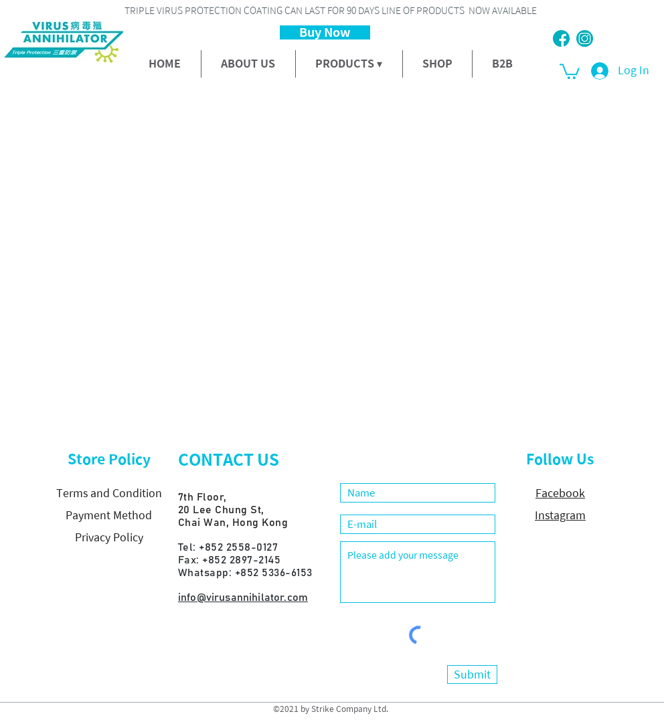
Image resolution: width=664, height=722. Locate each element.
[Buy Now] (324, 32)
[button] (570, 70)
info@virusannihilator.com (243, 597)
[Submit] (472, 674)
